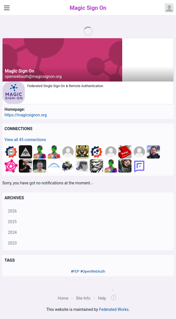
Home (63, 298)
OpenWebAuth (94, 271)
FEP (76, 271)
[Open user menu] (169, 7)
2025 (12, 222)
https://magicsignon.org (26, 115)
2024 (12, 232)
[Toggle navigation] (6, 7)
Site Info (83, 298)
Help (102, 298)
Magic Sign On (88, 8)
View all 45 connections (25, 139)
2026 (12, 211)
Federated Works (114, 309)
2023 (12, 243)
